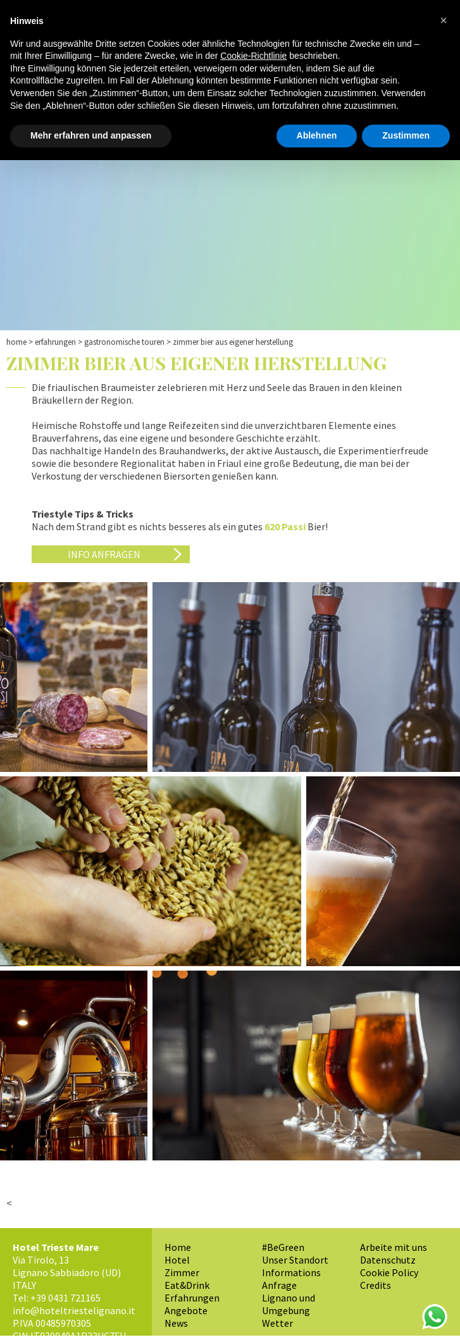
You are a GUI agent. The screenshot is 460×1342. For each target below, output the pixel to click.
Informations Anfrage (291, 1278)
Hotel (177, 1259)
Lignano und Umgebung (288, 1304)
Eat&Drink (187, 1285)
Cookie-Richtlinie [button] (253, 56)
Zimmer (182, 1272)
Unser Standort (295, 1259)
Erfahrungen (55, 342)
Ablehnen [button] (317, 135)
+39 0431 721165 (65, 1297)
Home (16, 342)
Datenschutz (388, 1259)
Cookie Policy (389, 1272)
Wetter (277, 1323)
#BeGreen (283, 1247)
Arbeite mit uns (393, 1247)
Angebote (186, 1310)
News (176, 1323)
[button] (443, 20)
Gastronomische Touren (124, 342)
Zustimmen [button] (406, 135)
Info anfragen (104, 554)
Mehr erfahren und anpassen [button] (90, 135)
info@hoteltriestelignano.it (74, 1310)
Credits (375, 1285)
